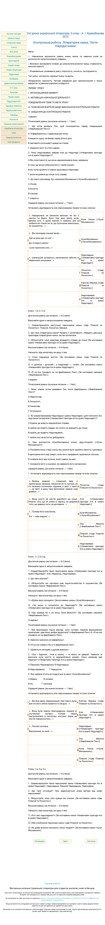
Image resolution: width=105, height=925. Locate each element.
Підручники (14, 74)
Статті (14, 47)
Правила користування (14, 124)
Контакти (14, 119)
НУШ (14, 133)
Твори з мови (13, 97)
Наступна (91, 841)
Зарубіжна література (13, 128)
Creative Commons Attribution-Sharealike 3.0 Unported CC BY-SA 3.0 (65, 898)
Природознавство (13, 137)
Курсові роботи (52, 883)
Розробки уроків (14, 56)
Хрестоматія (13, 61)
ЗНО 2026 (14, 52)
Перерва (14, 115)
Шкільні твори (14, 38)
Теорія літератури (13, 70)
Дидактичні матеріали (13, 83)
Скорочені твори (14, 43)
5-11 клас (14, 88)
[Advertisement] (52, 15)
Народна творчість (14, 106)
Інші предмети (14, 142)
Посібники (13, 79)
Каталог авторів (14, 34)
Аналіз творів (13, 65)
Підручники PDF (14, 101)
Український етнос (14, 110)
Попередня (39, 841)
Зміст (65, 841)
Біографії (14, 92)
